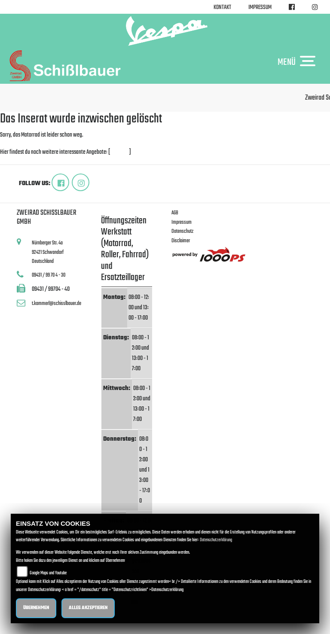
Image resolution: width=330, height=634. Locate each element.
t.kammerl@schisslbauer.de (56, 303)
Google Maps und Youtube (48, 573)
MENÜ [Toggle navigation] (299, 62)
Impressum (260, 7)
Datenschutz (182, 231)
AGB (174, 212)
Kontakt (222, 7)
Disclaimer (180, 240)
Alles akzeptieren (88, 608)
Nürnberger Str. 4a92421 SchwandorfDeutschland (48, 252)
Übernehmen (36, 608)
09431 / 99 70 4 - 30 (48, 275)
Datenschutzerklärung (216, 540)
